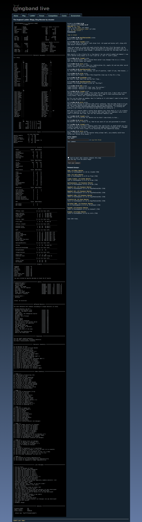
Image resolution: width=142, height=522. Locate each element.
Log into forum (96, 140)
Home (16, 16)
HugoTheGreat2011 (85, 37)
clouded (82, 41)
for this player (76, 30)
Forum (41, 16)
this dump (73, 26)
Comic (64, 16)
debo (81, 86)
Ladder (32, 16)
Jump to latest (72, 35)
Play (24, 16)
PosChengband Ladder (82, 29)
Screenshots (75, 16)
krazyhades (83, 77)
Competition (53, 16)
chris (81, 64)
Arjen (81, 73)
